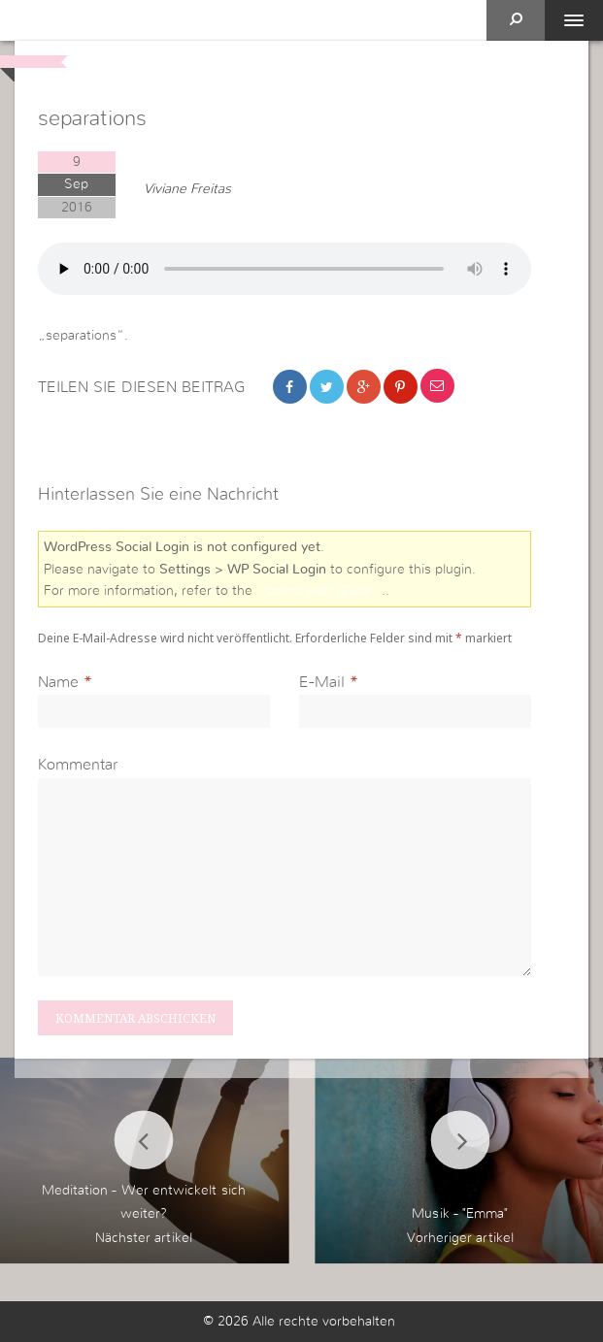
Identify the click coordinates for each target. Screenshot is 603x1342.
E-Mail (322, 682)
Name (58, 682)
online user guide (319, 591)
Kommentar (77, 764)
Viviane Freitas (187, 189)
